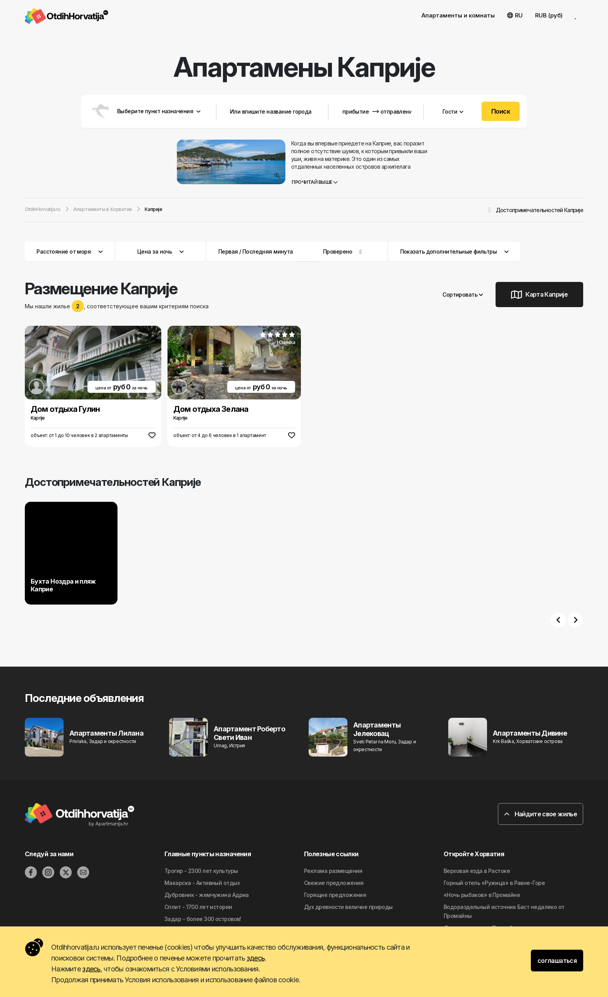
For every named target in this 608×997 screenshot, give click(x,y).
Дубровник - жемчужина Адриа (206, 895)
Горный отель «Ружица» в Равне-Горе (494, 883)
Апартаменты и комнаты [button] (458, 15)
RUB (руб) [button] (549, 15)
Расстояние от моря (69, 251)
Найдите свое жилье (540, 814)
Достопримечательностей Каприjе (539, 210)
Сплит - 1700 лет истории (198, 907)
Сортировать (462, 294)
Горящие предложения (335, 895)
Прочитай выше (315, 182)
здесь (255, 958)
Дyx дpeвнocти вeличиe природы (348, 907)
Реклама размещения (333, 870)
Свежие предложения (334, 883)
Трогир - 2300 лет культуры (201, 870)
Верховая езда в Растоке (477, 870)
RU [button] (515, 15)
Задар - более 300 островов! (202, 919)
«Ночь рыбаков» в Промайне (482, 895)
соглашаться (557, 960)
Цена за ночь (160, 251)
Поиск (500, 111)
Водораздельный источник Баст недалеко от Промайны (504, 911)
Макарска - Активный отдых (202, 883)
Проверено (337, 251)
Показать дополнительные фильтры (454, 251)
